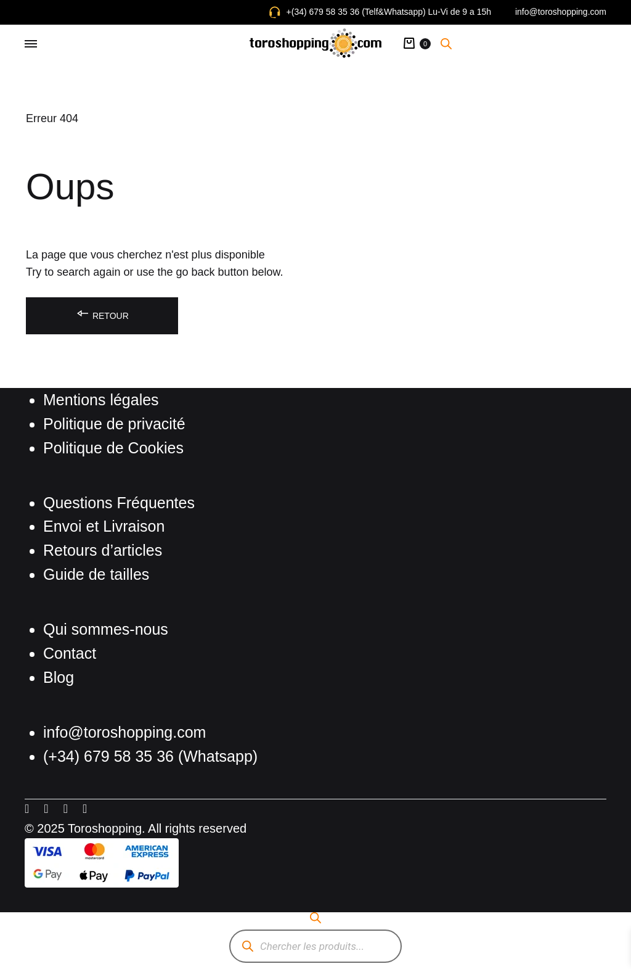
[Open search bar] (446, 43)
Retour (102, 313)
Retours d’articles (102, 550)
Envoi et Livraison (104, 526)
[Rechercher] (247, 946)
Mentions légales (101, 399)
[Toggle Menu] (31, 44)
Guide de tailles (96, 574)
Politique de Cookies (113, 447)
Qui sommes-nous (105, 629)
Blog (58, 677)
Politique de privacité (114, 423)
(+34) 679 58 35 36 (110, 756)
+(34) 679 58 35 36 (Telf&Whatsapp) (356, 12)
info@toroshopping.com (560, 12)
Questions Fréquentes (119, 502)
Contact (69, 653)
